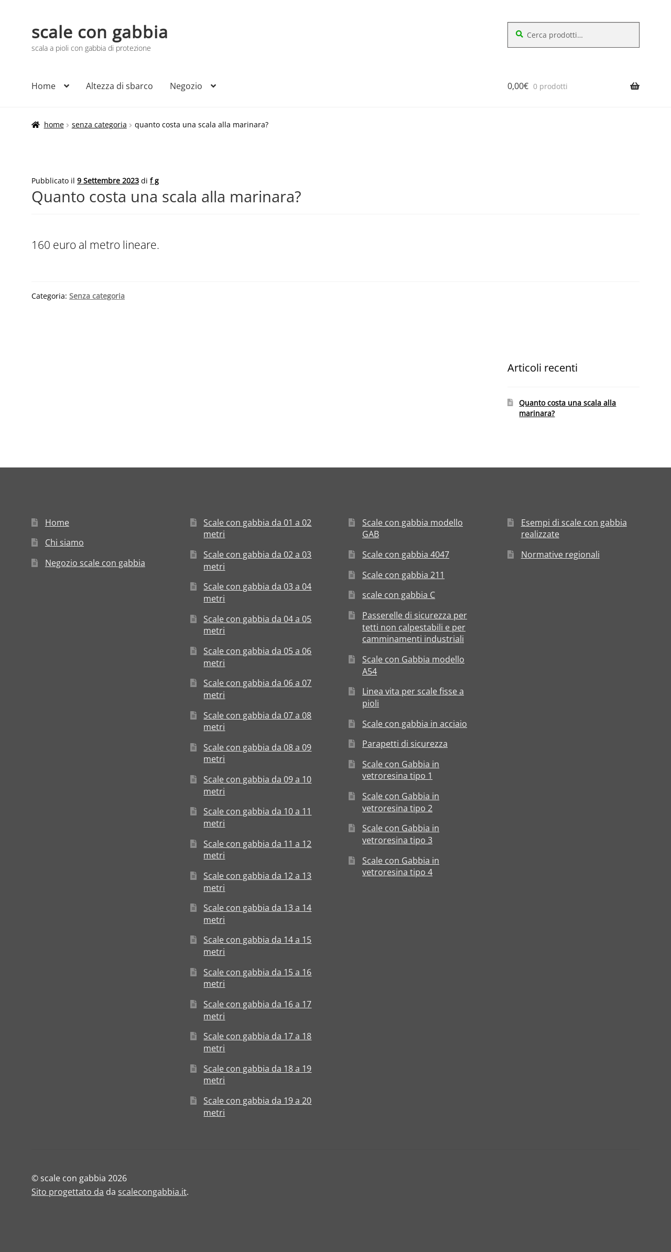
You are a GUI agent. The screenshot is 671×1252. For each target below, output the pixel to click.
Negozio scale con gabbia (95, 563)
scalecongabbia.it (152, 1191)
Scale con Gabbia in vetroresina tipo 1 (400, 770)
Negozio (186, 86)
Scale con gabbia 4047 (405, 554)
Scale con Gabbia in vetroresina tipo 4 (400, 866)
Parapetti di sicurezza (405, 743)
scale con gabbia (99, 31)
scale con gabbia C (398, 595)
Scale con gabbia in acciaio (414, 724)
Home (43, 86)
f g (154, 181)
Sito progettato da (67, 1191)
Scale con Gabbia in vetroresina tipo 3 (400, 834)
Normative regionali (560, 554)
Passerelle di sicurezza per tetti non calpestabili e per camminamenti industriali (414, 627)
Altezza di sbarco (119, 86)
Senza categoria (99, 124)
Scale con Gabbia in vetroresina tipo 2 (400, 802)
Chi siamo (64, 542)
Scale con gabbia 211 (403, 575)
